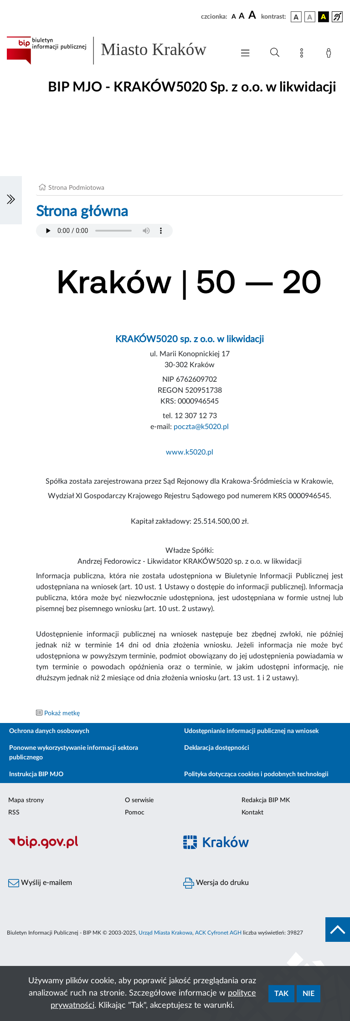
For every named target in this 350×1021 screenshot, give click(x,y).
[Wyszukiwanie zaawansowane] (274, 52)
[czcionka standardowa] (234, 16)
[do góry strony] (337, 929)
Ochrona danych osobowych (49, 731)
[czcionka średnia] (242, 16)
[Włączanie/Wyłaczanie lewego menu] (11, 200)
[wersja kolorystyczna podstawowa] (296, 17)
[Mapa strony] (303, 54)
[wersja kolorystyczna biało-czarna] (310, 17)
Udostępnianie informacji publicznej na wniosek (251, 731)
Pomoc (134, 812)
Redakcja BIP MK (266, 800)
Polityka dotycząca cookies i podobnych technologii (256, 774)
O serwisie (139, 800)
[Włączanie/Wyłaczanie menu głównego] (245, 54)
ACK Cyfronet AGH (218, 932)
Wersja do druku (216, 883)
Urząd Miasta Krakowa (165, 932)
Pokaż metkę (62, 713)
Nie (308, 993)
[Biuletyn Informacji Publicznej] (87, 847)
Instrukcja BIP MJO (36, 774)
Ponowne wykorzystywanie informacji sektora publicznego (73, 753)
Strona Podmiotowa (76, 188)
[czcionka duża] (253, 15)
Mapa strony (26, 800)
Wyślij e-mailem (40, 883)
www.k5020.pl (189, 452)
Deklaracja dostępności (216, 748)
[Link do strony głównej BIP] (116, 50)
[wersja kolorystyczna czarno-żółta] (323, 17)
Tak (281, 993)
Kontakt (252, 812)
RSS (14, 812)
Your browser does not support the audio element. (104, 231)
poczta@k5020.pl (201, 426)
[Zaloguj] (330, 54)
